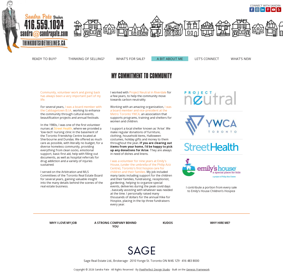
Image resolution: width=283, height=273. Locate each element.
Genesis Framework (198, 269)
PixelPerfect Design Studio (154, 269)
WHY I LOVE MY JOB (63, 223)
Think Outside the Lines (37, 26)
